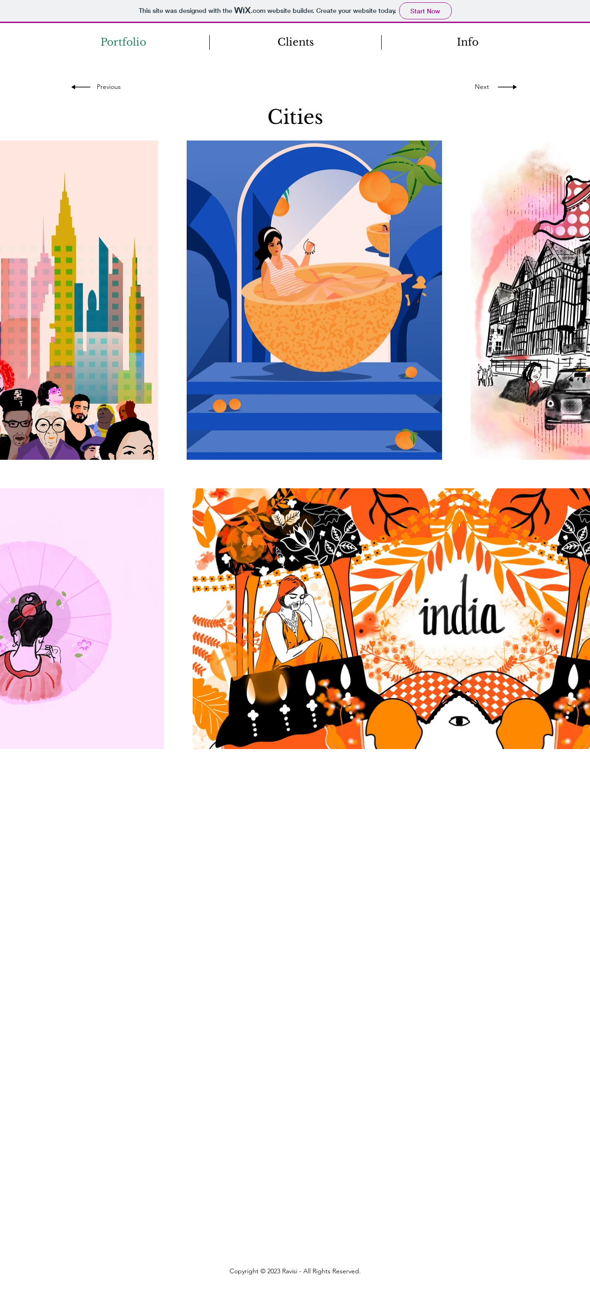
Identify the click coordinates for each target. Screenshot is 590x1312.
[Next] (479, 87)
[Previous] (112, 87)
